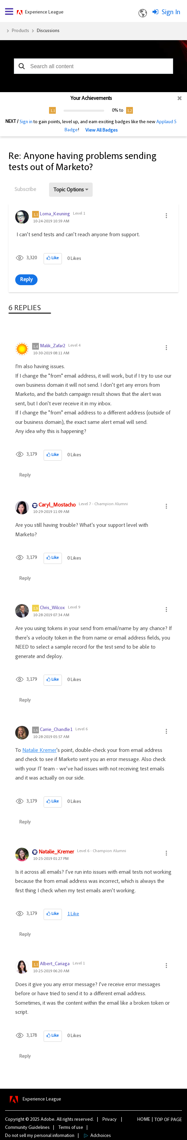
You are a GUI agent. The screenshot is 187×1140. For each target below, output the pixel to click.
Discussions (48, 31)
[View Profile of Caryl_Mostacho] (57, 505)
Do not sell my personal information (39, 1136)
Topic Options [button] (68, 190)
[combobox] (93, 66)
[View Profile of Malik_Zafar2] (52, 346)
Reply (26, 279)
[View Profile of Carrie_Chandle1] (56, 730)
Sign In (171, 12)
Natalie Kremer (39, 750)
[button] (21, 66)
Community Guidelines (27, 1127)
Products (20, 31)
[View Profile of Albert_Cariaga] (55, 964)
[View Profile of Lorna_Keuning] (55, 214)
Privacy (109, 1119)
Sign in (26, 122)
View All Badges (101, 130)
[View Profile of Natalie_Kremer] (56, 852)
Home (143, 1119)
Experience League (44, 12)
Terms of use (71, 1127)
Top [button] (159, 1120)
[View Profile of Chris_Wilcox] (52, 608)
